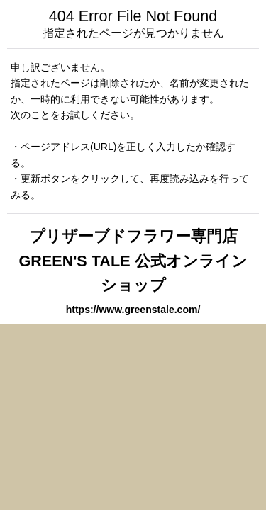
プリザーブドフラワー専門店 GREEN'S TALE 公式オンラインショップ (132, 260)
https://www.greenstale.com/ (133, 309)
